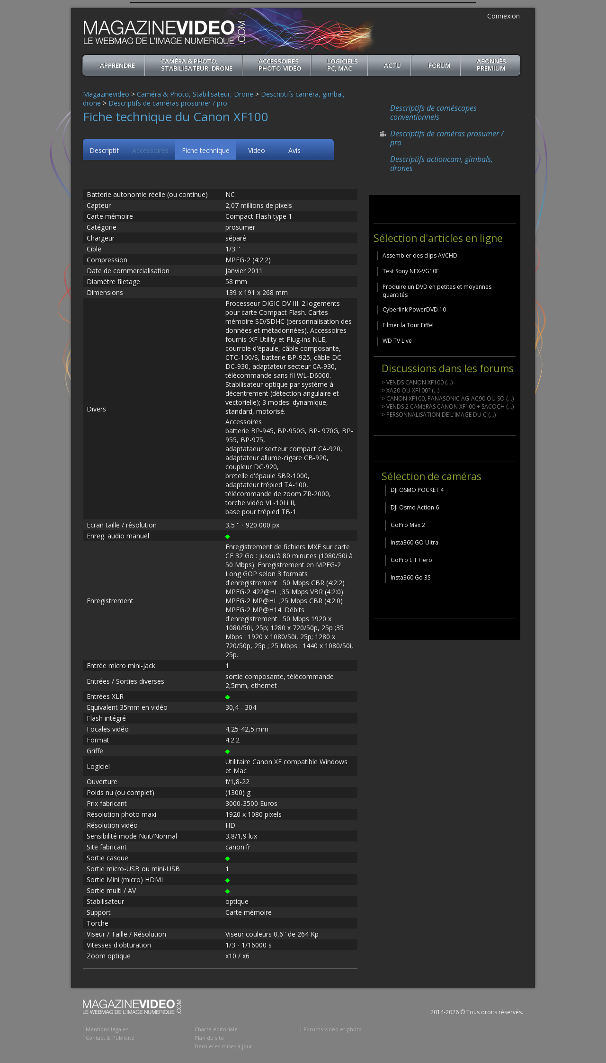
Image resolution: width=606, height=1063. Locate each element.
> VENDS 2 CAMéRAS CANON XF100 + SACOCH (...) (448, 406)
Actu (392, 65)
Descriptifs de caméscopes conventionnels (433, 112)
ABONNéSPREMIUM (491, 64)
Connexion (503, 15)
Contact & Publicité (110, 1037)
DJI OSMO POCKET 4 (417, 490)
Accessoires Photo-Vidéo (279, 64)
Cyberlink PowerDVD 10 (414, 309)
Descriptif (104, 150)
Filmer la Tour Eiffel (408, 325)
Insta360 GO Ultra (414, 542)
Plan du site (209, 1037)
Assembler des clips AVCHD (420, 255)
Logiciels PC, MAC (342, 64)
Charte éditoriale (216, 1029)
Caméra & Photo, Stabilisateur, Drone (196, 64)
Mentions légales (107, 1029)
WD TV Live (397, 341)
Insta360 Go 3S (410, 577)
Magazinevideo (106, 93)
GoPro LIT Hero (411, 560)
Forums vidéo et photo (332, 1029)
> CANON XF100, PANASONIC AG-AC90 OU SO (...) (448, 398)
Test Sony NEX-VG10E (411, 271)
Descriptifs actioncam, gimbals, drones (441, 163)
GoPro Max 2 (408, 525)
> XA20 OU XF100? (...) (410, 390)
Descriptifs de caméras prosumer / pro (167, 102)
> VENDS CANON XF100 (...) (417, 382)
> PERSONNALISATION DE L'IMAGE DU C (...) (439, 415)
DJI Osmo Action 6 (415, 507)
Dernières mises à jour (223, 1046)
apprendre (117, 65)
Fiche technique (206, 150)
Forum (439, 65)
